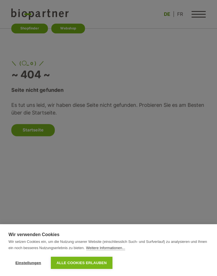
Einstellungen (28, 263)
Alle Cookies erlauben (82, 263)
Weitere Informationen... (105, 248)
